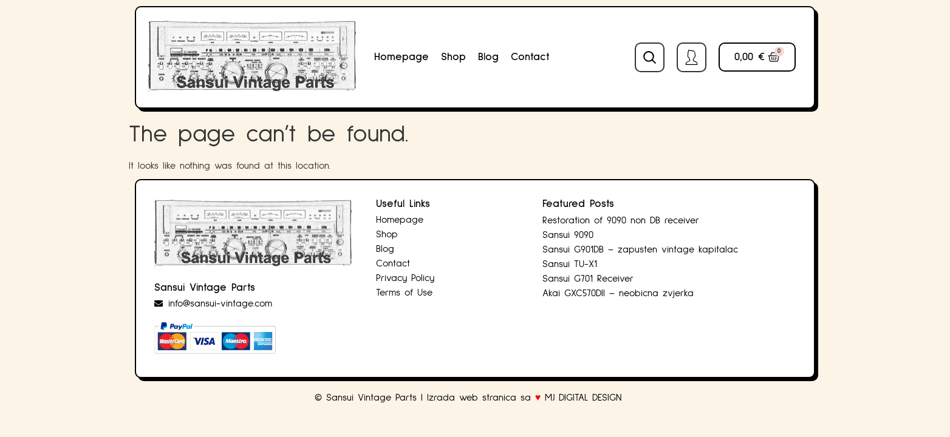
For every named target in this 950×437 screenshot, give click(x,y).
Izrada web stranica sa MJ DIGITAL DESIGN (526, 397)
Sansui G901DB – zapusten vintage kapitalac (640, 249)
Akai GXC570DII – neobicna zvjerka (618, 293)
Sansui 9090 (567, 235)
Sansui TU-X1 (569, 264)
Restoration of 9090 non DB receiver (620, 220)
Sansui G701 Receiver (588, 278)
